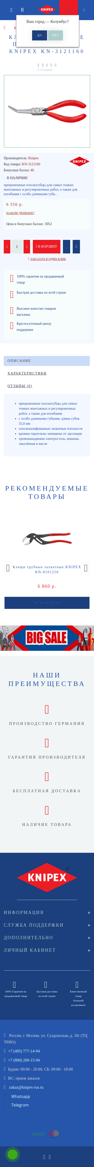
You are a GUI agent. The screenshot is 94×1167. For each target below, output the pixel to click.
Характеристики (27, 373)
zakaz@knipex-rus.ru (26, 1087)
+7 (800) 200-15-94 (24, 1060)
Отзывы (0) (20, 386)
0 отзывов (44, 70)
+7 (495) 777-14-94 (24, 1051)
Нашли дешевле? (20, 213)
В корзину (46, 246)
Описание (19, 361)
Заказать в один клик (48, 259)
